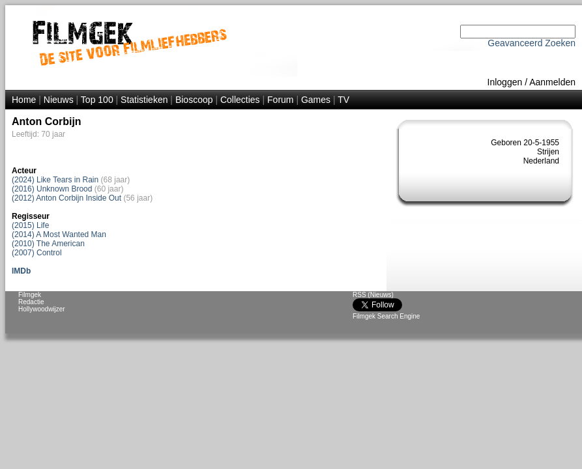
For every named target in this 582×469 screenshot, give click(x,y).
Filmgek (29, 294)
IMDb (21, 271)
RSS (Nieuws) (373, 294)
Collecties (240, 99)
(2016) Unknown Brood (52, 188)
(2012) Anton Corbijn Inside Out (66, 198)
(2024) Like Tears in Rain (55, 179)
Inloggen (505, 82)
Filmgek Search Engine (386, 316)
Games (315, 99)
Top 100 (97, 99)
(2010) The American (48, 243)
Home (24, 99)
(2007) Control (37, 252)
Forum (280, 99)
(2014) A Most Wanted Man (59, 234)
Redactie (31, 302)
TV (343, 99)
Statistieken (144, 99)
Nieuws (59, 99)
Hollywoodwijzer (41, 309)
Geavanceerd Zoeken (531, 43)
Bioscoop (194, 99)
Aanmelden (552, 82)
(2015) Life (30, 225)
